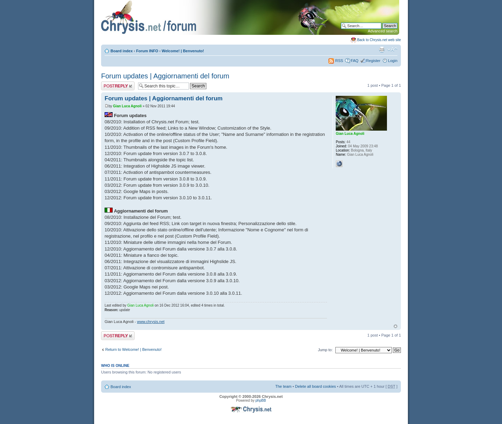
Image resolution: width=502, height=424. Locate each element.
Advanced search (382, 31)
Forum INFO (147, 51)
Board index (122, 51)
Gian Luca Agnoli (127, 106)
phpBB (261, 400)
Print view (382, 49)
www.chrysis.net (151, 321)
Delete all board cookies (315, 386)
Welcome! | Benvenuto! (183, 51)
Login (392, 61)
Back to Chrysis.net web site (379, 40)
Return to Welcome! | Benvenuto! (133, 349)
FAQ (354, 61)
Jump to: (325, 350)
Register (373, 61)
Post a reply (118, 86)
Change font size (392, 49)
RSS (335, 61)
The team (283, 386)
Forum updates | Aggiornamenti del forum (165, 76)
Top (395, 326)
